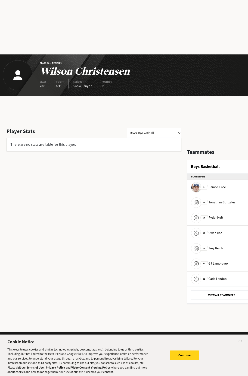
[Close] (241, 343)
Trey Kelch (207, 248)
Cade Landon (209, 279)
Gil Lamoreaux (209, 263)
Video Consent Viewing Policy (91, 369)
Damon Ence (208, 187)
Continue (184, 357)
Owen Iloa (206, 233)
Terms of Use (35, 369)
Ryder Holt (207, 217)
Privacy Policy (55, 369)
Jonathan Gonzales (213, 202)
